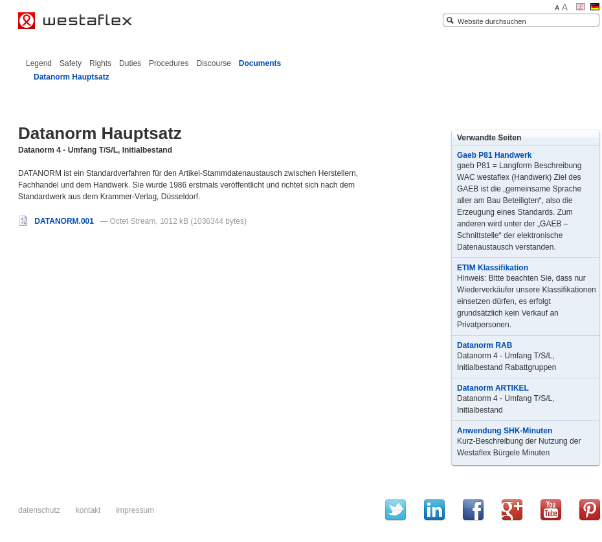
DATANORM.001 (57, 221)
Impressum (135, 510)
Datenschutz (39, 510)
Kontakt (88, 510)
